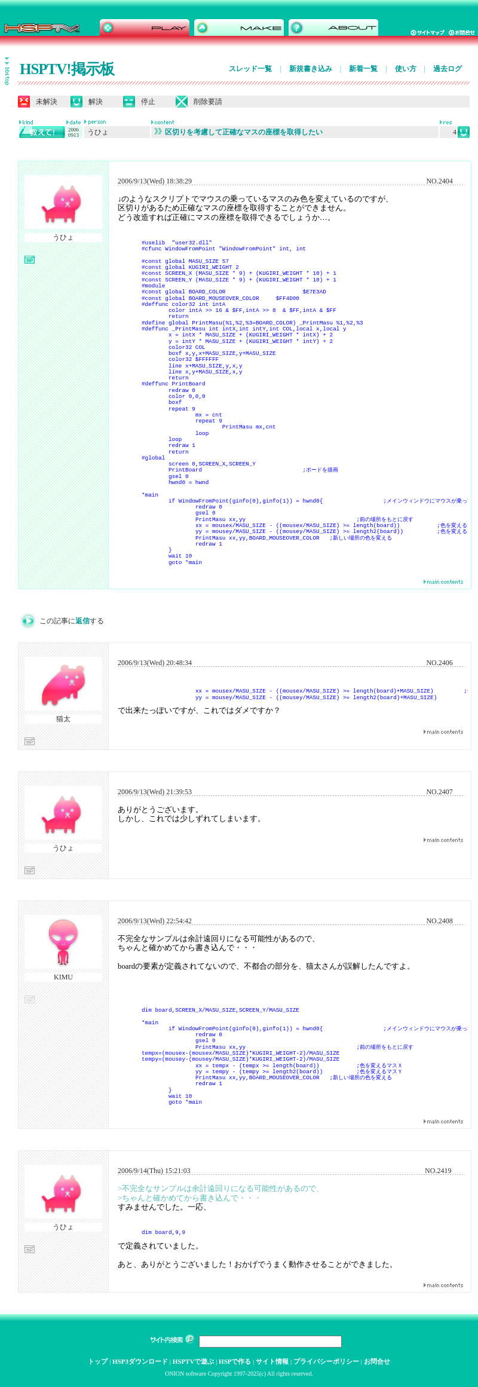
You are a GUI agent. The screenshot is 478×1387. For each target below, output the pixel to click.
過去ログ (447, 69)
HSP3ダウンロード (140, 1361)
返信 (82, 621)
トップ (98, 1361)
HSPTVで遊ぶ (194, 1361)
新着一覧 (363, 69)
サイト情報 (272, 1361)
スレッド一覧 (250, 69)
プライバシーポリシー (326, 1361)
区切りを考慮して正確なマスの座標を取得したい (238, 132)
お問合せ (377, 1361)
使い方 (405, 69)
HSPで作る (235, 1361)
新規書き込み (310, 69)
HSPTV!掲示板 (67, 69)
